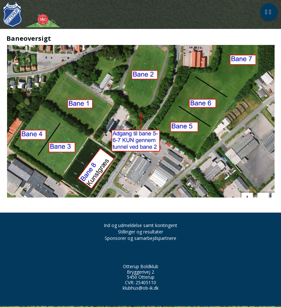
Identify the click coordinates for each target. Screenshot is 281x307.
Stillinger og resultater (140, 232)
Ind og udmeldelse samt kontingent (140, 225)
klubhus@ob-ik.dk (141, 288)
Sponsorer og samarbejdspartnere (140, 238)
